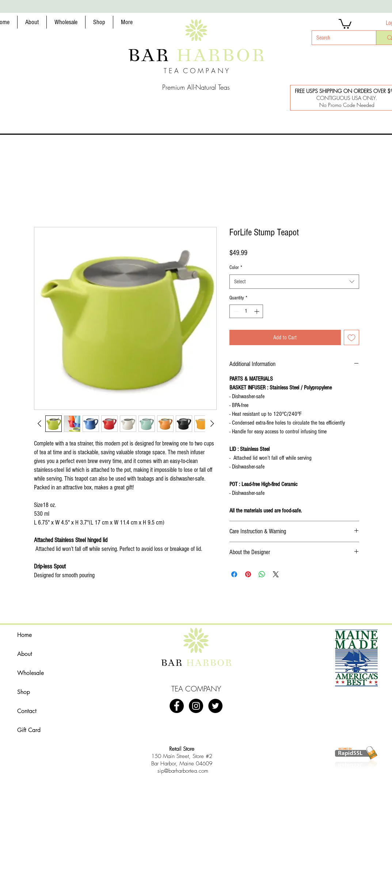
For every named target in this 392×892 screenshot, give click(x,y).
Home (24, 635)
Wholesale (30, 673)
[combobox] (294, 282)
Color (235, 267)
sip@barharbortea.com (182, 771)
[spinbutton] (246, 311)
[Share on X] (275, 574)
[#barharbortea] (196, 706)
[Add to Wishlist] (351, 337)
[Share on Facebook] (234, 574)
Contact (27, 711)
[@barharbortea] (215, 706)
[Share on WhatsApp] (262, 574)
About (24, 654)
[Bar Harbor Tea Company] (177, 706)
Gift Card (29, 730)
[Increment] (257, 311)
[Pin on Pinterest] (248, 574)
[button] (32, 22)
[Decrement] (235, 311)
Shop (23, 692)
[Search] (338, 38)
